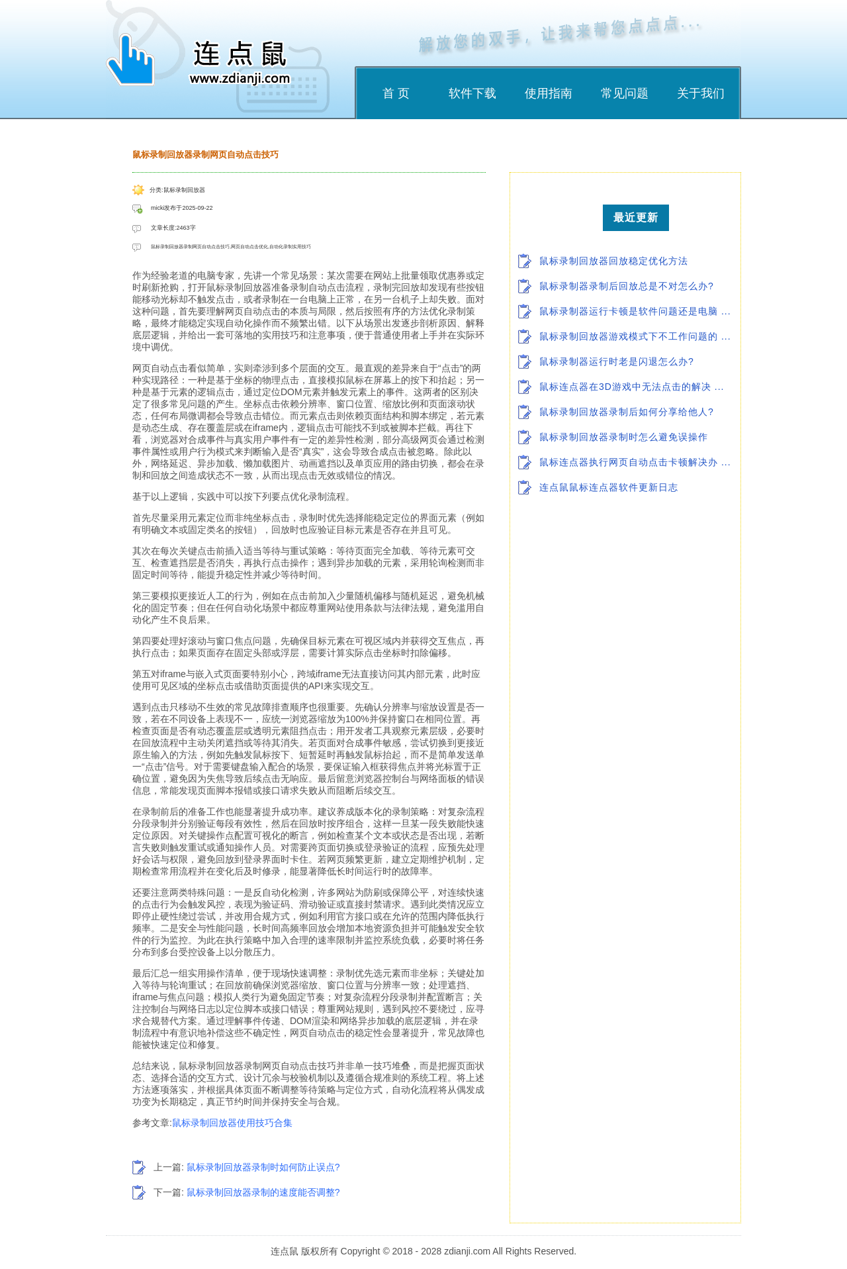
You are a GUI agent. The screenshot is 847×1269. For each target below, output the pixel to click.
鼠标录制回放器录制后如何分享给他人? (626, 411)
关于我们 (701, 93)
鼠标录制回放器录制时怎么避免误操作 (623, 437)
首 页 (396, 93)
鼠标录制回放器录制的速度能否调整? (263, 1192)
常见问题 (624, 93)
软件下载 (472, 93)
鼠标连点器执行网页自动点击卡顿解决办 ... (635, 462)
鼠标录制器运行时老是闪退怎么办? (616, 361)
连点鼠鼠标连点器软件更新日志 (608, 487)
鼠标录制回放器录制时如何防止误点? (263, 1167)
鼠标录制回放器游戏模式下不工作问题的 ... (635, 336)
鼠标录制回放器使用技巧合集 (232, 1122)
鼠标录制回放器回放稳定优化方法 (613, 261)
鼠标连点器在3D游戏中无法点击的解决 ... (631, 386)
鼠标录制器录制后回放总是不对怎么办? (626, 286)
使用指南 (548, 93)
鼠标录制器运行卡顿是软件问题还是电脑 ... (635, 311)
